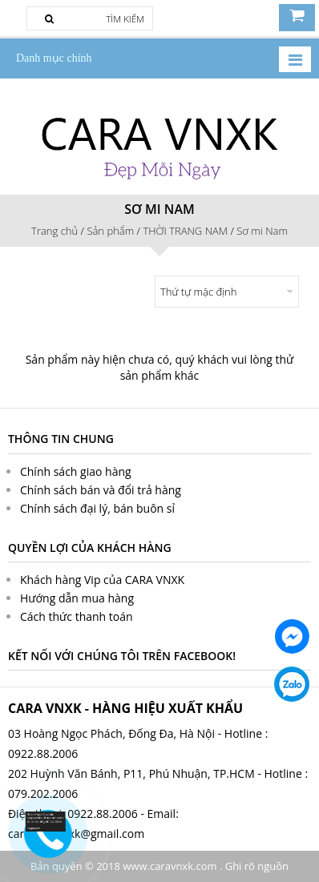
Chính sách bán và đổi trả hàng (100, 489)
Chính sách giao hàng (75, 471)
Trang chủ (54, 231)
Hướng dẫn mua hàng (77, 598)
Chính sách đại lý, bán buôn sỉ (97, 508)
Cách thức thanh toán (76, 616)
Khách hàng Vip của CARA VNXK (102, 579)
